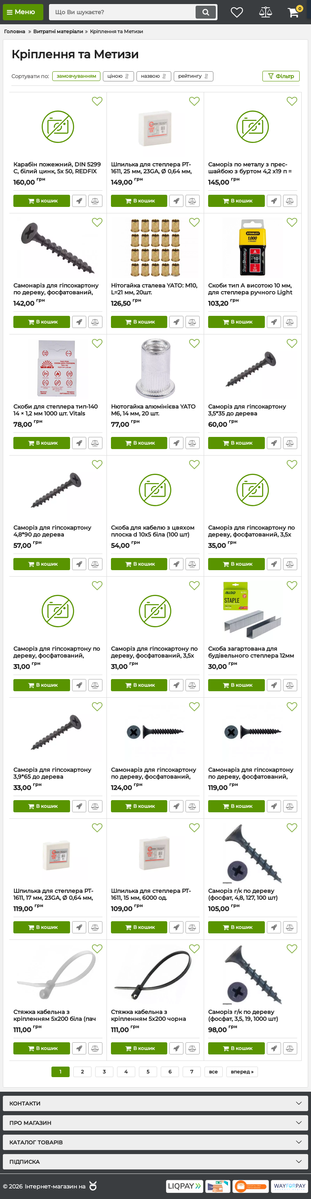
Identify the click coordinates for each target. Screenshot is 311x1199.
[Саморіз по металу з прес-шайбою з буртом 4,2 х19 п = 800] (252, 126)
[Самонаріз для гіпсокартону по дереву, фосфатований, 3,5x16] (252, 732)
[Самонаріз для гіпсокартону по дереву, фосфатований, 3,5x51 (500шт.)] (57, 247)
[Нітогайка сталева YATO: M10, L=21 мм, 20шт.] (155, 247)
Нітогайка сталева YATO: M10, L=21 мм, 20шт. (155, 292)
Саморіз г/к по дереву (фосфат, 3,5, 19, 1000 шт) (252, 1019)
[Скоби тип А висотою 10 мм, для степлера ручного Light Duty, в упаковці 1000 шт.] (252, 247)
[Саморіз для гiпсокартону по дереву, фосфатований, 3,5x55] (57, 611)
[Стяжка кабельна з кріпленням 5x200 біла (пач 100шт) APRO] (57, 974)
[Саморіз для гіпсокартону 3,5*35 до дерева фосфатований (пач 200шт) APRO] (252, 369)
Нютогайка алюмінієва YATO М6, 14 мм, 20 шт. (155, 413)
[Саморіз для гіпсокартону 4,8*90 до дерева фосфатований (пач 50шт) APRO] (57, 490)
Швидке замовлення (79, 201)
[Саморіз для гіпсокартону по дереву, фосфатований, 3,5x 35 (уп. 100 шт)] (155, 611)
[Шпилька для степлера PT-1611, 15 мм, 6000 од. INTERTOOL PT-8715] (155, 853)
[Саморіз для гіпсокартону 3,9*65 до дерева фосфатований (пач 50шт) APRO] (57, 732)
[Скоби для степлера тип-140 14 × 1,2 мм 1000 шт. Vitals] (57, 369)
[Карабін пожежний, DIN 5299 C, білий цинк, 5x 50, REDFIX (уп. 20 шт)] (57, 126)
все (213, 1072)
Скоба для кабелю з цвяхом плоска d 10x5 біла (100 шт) (155, 534)
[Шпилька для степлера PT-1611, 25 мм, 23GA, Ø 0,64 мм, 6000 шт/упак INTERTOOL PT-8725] (155, 126)
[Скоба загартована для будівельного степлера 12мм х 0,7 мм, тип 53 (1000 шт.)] (252, 611)
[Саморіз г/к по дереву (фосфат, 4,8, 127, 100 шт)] (252, 853)
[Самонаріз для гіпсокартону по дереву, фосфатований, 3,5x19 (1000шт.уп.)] (155, 732)
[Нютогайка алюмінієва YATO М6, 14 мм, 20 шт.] (155, 369)
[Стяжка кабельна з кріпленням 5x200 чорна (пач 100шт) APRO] (155, 974)
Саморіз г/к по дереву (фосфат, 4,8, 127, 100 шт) (252, 898)
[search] (133, 12)
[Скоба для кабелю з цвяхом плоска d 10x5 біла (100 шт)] (155, 490)
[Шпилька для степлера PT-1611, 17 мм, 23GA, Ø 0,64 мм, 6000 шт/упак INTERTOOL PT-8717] (57, 853)
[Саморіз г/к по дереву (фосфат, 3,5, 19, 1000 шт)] (252, 974)
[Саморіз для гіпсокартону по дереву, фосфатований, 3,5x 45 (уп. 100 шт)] (252, 490)
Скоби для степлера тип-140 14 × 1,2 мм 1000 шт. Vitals (57, 413)
